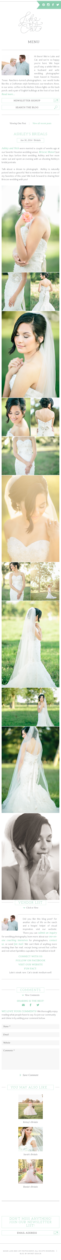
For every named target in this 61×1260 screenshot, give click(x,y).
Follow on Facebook (30, 960)
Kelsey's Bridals (30, 1109)
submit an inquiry (47, 932)
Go (55, 100)
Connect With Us (30, 956)
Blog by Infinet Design (30, 1254)
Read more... (8, 94)
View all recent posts (42, 123)
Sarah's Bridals (30, 1141)
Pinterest (43, 4)
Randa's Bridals (30, 1173)
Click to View (30, 907)
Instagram (48, 4)
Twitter (57, 4)
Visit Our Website (30, 964)
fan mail (18, 944)
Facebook (53, 4)
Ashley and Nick (10, 148)
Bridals (37, 140)
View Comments (30, 995)
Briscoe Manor (47, 152)
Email (23, 1004)
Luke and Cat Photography (21, 1251)
